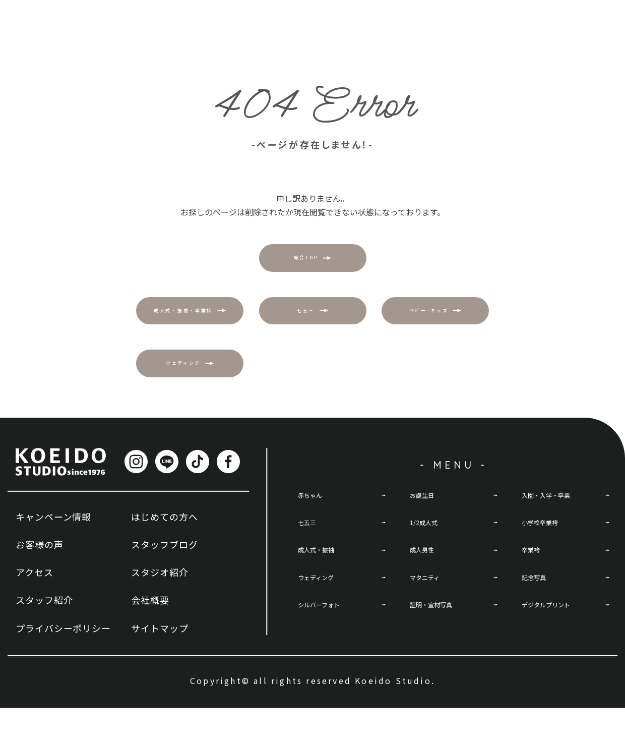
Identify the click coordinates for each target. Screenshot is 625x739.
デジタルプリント (554, 647)
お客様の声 (40, 575)
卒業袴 (534, 587)
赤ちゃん (314, 528)
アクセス (34, 603)
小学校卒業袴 (546, 557)
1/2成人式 (428, 557)
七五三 (310, 557)
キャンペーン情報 (53, 547)
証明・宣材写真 (438, 647)
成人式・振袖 (322, 587)
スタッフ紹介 (44, 631)
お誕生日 (426, 528)
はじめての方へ (164, 547)
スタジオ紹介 (159, 603)
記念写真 (538, 617)
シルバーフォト (326, 647)
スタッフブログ (164, 575)
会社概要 (150, 631)
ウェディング (322, 617)
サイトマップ (159, 659)
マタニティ (430, 617)
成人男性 (426, 587)
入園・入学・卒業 (554, 528)
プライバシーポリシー (63, 659)
